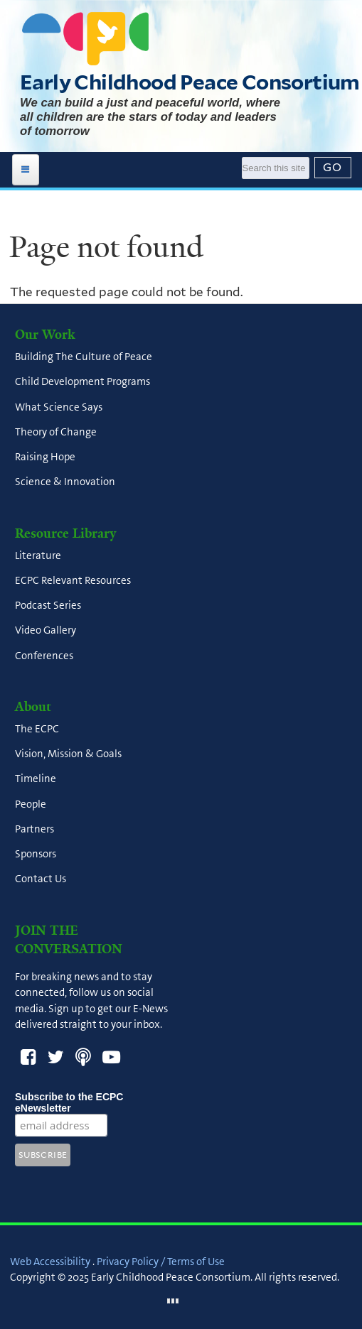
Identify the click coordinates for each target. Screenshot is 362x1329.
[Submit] (332, 167)
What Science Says (58, 407)
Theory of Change (56, 432)
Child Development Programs (82, 382)
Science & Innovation (65, 482)
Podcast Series (48, 606)
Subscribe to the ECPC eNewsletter (69, 1102)
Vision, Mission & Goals (68, 754)
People (30, 804)
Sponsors (35, 854)
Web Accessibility (50, 1261)
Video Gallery (45, 631)
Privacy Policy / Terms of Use (161, 1261)
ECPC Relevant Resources (73, 580)
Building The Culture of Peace (83, 357)
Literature (38, 555)
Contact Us (40, 879)
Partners (34, 829)
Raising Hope (45, 457)
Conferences (44, 656)
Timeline (35, 779)
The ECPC (37, 729)
